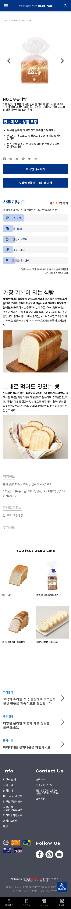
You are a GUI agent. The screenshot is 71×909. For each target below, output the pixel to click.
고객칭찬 (40, 799)
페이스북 (4, 158)
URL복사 (35, 158)
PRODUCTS (14, 21)
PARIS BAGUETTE (36, 5)
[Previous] (9, 61)
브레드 (23, 21)
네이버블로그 (17, 158)
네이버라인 (23, 158)
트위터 (29, 158)
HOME (5, 21)
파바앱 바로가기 (35, 169)
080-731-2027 (44, 785)
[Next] (62, 61)
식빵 (30, 21)
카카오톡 (10, 158)
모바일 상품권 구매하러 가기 (35, 183)
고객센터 (40, 779)
